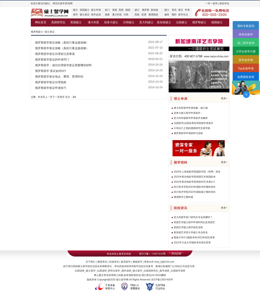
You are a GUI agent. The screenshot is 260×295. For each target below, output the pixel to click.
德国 (127, 10)
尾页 (62, 97)
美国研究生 (58, 22)
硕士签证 (85, 14)
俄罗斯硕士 (199, 22)
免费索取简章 (245, 77)
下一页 (56, 97)
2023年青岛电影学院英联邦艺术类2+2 (194, 181)
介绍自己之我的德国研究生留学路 (192, 128)
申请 (187, 10)
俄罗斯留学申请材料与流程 (188, 133)
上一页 (48, 97)
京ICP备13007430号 (162, 279)
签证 (180, 10)
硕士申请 (96, 10)
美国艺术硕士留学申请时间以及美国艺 (194, 222)
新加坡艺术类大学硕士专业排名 (191, 232)
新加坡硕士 (164, 22)
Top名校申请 (246, 68)
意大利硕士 (146, 22)
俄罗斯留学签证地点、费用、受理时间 (59, 76)
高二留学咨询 (245, 43)
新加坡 (154, 10)
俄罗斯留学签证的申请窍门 (52, 59)
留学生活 (183, 14)
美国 (114, 10)
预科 (174, 14)
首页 (42, 97)
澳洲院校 (153, 14)
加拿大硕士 (111, 22)
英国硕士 (76, 22)
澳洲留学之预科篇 (183, 197)
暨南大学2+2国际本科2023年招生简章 (194, 237)
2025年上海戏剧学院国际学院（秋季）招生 (197, 171)
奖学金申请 (246, 60)
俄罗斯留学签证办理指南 (50, 82)
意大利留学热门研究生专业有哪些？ (193, 217)
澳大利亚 (117, 14)
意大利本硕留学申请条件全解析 (191, 118)
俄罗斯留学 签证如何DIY (50, 70)
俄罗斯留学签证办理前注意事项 (55, 53)
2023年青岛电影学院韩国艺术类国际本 (195, 176)
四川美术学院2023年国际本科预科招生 (195, 186)
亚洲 (143, 14)
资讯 (174, 10)
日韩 (126, 14)
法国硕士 (181, 22)
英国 (121, 10)
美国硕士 (85, 10)
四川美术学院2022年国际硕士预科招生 (195, 192)
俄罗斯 (145, 10)
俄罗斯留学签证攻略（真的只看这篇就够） (62, 42)
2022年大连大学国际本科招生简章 (192, 242)
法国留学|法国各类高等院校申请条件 (193, 123)
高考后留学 (246, 34)
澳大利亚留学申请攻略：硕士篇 (191, 107)
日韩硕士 (128, 22)
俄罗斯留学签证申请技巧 (50, 87)
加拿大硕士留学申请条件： (188, 113)
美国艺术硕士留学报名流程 (188, 227)
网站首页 (40, 22)
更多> (224, 98)
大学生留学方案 (246, 51)
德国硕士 (217, 22)
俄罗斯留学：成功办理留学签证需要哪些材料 (63, 65)
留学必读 (96, 14)
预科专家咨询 (245, 26)
